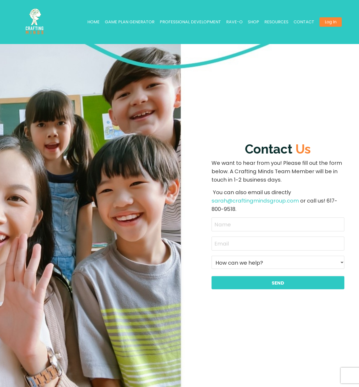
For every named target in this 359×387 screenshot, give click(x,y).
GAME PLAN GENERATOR (130, 22)
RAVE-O (234, 22)
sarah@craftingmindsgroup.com (255, 200)
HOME (93, 22)
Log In (331, 22)
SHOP (253, 22)
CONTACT (304, 22)
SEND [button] (278, 283)
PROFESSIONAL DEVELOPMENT (190, 22)
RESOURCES (276, 22)
